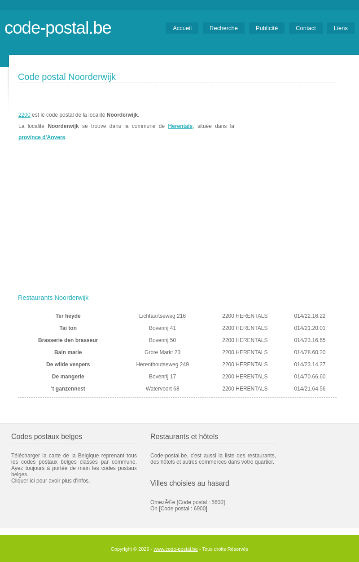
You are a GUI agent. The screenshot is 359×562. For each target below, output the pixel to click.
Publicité (267, 28)
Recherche (224, 28)
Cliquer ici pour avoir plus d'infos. (50, 481)
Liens (341, 28)
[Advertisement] (177, 223)
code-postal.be (57, 27)
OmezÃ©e (162, 502)
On (154, 508)
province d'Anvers (41, 137)
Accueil (182, 28)
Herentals (180, 126)
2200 (24, 115)
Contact (306, 28)
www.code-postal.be (175, 549)
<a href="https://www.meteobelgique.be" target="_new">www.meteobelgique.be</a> (285, 126)
